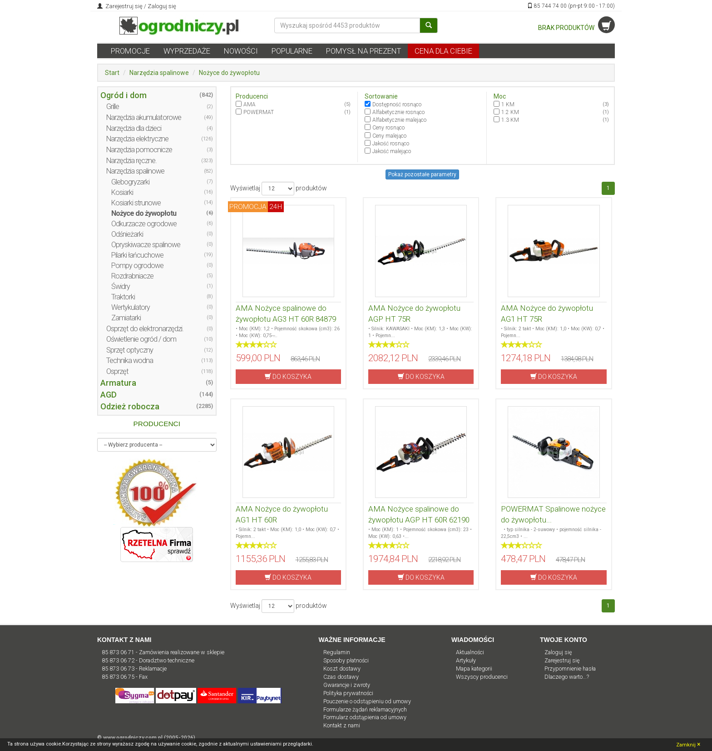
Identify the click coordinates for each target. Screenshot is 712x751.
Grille (112, 106)
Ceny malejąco (389, 136)
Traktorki (123, 297)
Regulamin (336, 652)
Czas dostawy (341, 676)
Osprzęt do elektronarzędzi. (144, 328)
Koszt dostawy (342, 668)
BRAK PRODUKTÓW (576, 27)
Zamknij (688, 744)
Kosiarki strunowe (136, 203)
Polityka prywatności (348, 693)
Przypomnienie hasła (570, 668)
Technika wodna (129, 360)
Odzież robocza (129, 406)
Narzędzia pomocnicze (139, 149)
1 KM (507, 104)
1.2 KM (510, 112)
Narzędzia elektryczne (137, 138)
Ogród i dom (123, 95)
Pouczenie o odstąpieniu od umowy (367, 701)
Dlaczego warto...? (566, 676)
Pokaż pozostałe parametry (422, 174)
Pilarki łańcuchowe (137, 255)
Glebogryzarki (130, 182)
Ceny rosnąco (388, 127)
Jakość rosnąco (390, 143)
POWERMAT (258, 112)
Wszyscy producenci (482, 676)
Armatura (118, 383)
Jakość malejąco (391, 151)
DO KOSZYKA (288, 376)
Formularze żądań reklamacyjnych (365, 709)
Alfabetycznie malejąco (399, 120)
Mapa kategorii (474, 668)
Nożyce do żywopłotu (229, 72)
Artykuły (466, 660)
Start (112, 72)
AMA (249, 104)
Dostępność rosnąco (396, 104)
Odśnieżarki (127, 234)
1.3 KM (510, 120)
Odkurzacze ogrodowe (144, 223)
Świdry (120, 286)
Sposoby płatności (346, 660)
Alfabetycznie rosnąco (398, 112)
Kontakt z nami (341, 725)
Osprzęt (117, 371)
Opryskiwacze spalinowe (145, 244)
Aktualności (470, 652)
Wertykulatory (130, 307)
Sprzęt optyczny (129, 350)
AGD (108, 394)
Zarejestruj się (123, 6)
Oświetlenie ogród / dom (141, 339)
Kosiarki (122, 192)
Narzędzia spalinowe (159, 72)
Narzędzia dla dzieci (133, 128)
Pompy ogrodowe (137, 265)
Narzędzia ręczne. (131, 160)
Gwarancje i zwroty (346, 684)
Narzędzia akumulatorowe (143, 117)
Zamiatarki (126, 317)
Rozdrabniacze (132, 276)
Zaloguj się (162, 6)
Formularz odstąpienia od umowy (364, 717)
